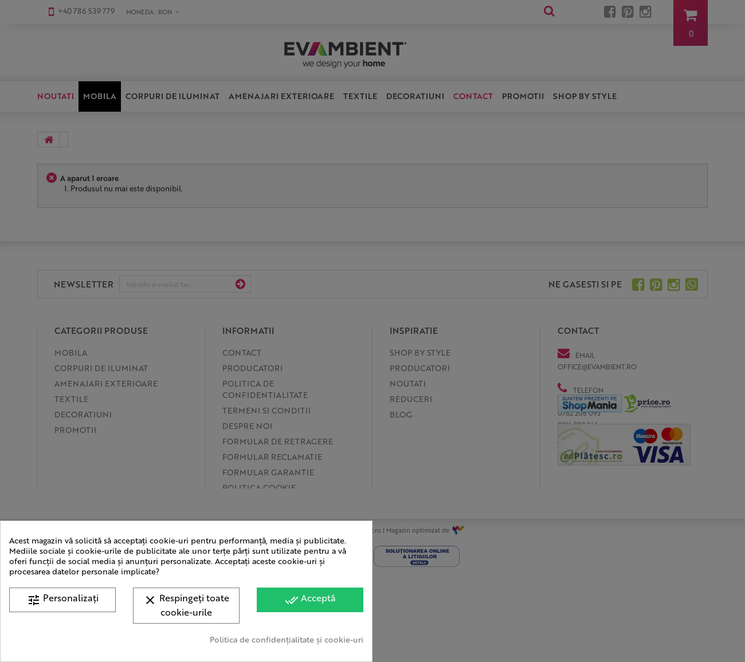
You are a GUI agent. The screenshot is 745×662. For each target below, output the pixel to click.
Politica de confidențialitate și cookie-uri (286, 639)
